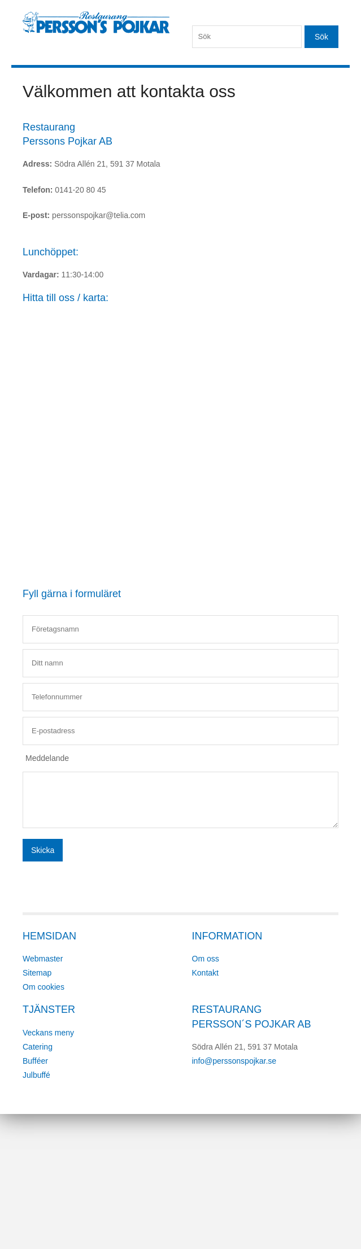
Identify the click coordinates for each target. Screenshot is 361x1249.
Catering (38, 1046)
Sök (321, 36)
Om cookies (43, 986)
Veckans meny (48, 1032)
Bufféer (35, 1060)
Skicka (42, 850)
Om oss (205, 958)
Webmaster (43, 958)
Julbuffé (36, 1075)
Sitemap (37, 972)
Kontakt (205, 972)
